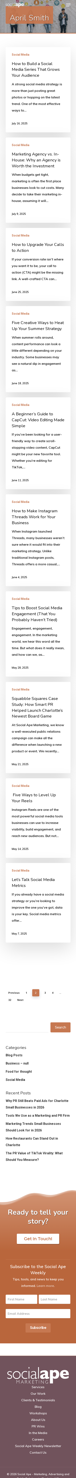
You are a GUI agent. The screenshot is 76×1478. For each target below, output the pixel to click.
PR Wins (38, 1426)
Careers (38, 1439)
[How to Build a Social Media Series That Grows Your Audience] (38, 89)
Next (20, 1000)
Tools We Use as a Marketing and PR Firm (38, 1116)
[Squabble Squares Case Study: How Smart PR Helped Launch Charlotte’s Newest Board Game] (38, 727)
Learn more (45, 1286)
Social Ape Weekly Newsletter (38, 1446)
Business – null (17, 1063)
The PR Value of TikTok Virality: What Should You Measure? (34, 1156)
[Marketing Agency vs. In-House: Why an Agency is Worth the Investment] (38, 180)
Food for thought (19, 1072)
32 (9, 1000)
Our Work (38, 1393)
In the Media (38, 1433)
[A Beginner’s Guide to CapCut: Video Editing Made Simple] (38, 443)
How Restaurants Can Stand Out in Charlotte (32, 1142)
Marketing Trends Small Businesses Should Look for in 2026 (33, 1127)
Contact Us (38, 1452)
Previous (14, 993)
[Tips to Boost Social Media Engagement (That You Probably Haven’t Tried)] (38, 634)
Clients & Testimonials (38, 1400)
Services (38, 1387)
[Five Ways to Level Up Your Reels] (38, 818)
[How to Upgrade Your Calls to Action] (38, 264)
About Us (38, 1420)
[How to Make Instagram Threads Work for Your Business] (38, 540)
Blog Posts (14, 1055)
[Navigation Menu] (68, 5)
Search (60, 1027)
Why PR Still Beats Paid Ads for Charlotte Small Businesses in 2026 (37, 1104)
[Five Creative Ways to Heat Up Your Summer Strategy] (38, 349)
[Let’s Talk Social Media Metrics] (38, 903)
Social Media (20, 54)
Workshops (38, 1413)
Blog (38, 1407)
